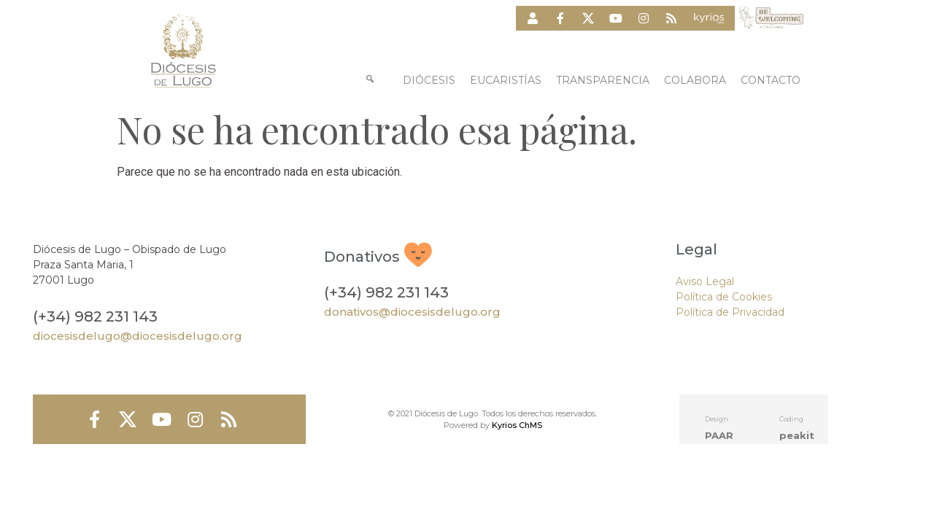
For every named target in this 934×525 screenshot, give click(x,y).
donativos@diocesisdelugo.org (412, 312)
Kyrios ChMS (517, 425)
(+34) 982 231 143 (95, 316)
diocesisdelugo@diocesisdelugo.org (137, 336)
